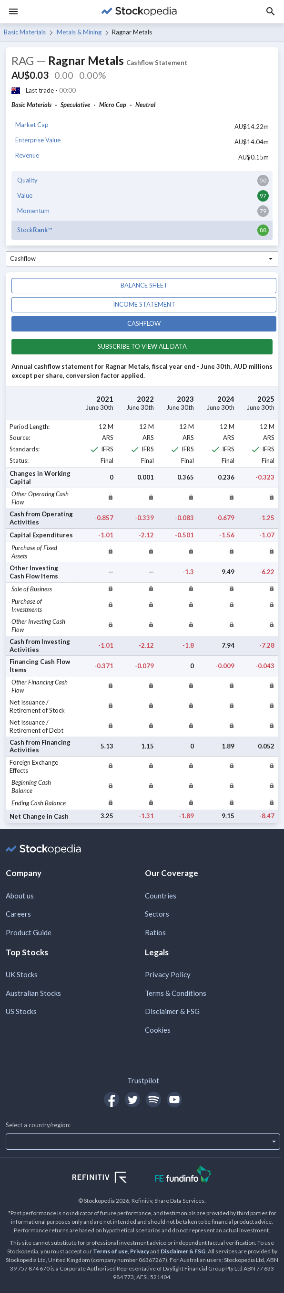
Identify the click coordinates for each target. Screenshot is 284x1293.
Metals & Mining (79, 32)
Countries (160, 895)
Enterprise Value (38, 140)
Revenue (27, 155)
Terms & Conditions (175, 993)
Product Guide (28, 932)
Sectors (157, 913)
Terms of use (110, 1251)
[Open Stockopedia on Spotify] (153, 1099)
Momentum (33, 210)
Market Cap (32, 124)
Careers (18, 913)
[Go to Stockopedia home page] (139, 11)
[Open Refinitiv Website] (109, 1178)
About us (20, 895)
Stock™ (34, 230)
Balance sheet (144, 285)
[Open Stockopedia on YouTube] (174, 1099)
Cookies (158, 1030)
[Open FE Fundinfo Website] (183, 1175)
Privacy (139, 1251)
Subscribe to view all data (142, 346)
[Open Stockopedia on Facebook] (111, 1099)
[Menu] (13, 11)
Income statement (144, 304)
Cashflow (144, 323)
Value (24, 195)
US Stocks (21, 1011)
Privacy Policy (168, 974)
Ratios (155, 932)
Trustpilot (143, 1080)
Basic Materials (25, 32)
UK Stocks (22, 974)
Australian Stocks (33, 993)
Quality (27, 180)
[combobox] (142, 259)
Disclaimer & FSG (172, 1011)
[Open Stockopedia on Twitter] (132, 1099)
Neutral (145, 104)
